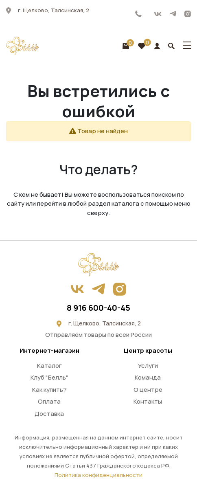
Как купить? (49, 389)
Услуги (148, 365)
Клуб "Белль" (49, 377)
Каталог (49, 365)
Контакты (148, 401)
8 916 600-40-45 (138, 14)
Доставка (49, 413)
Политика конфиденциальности (98, 475)
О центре (148, 389)
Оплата (49, 401)
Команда (148, 377)
